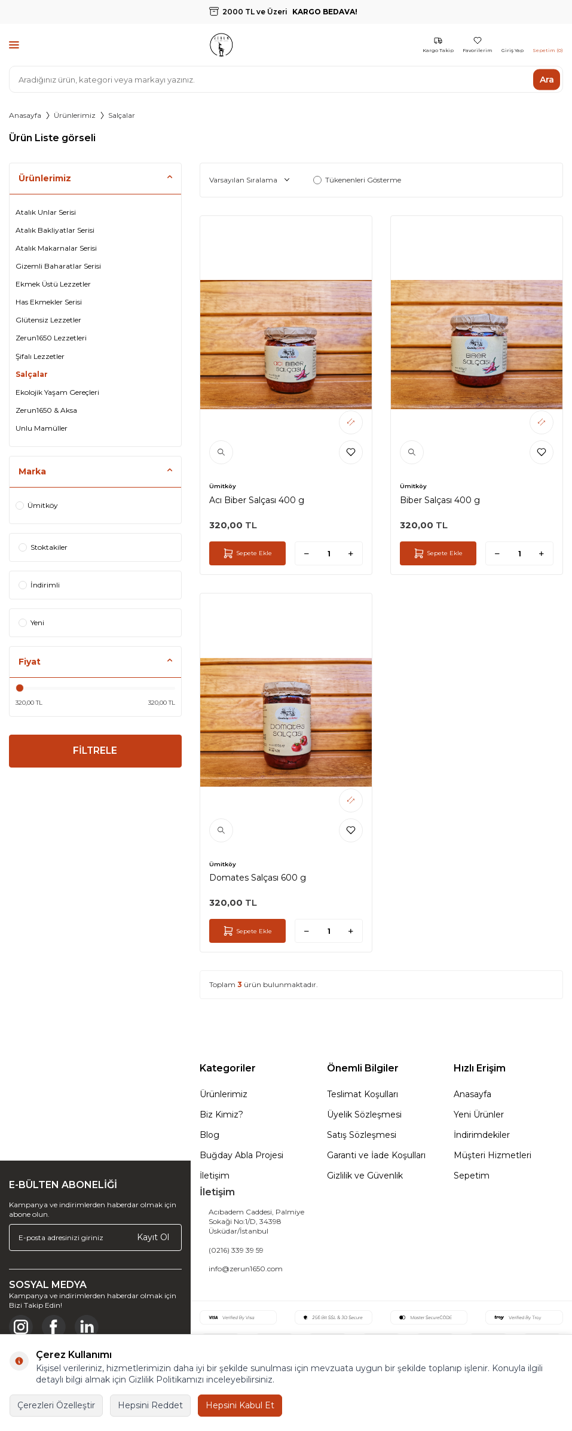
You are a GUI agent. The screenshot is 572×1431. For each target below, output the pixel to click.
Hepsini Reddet (150, 1405)
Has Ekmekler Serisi (49, 301)
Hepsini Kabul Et (240, 1405)
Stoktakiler (43, 547)
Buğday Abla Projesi (241, 1155)
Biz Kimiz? (221, 1114)
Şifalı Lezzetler (40, 356)
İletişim (215, 1175)
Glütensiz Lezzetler (48, 319)
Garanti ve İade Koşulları (376, 1155)
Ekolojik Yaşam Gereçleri (57, 392)
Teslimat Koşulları (362, 1094)
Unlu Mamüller (42, 428)
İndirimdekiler (482, 1134)
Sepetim (472, 1175)
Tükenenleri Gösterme (357, 179)
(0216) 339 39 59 (236, 1250)
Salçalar (32, 374)
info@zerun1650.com (246, 1268)
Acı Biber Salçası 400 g (256, 500)
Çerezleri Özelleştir (56, 1405)
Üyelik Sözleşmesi (364, 1114)
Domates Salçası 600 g (257, 877)
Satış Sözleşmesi (361, 1134)
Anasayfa (25, 115)
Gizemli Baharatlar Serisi (58, 265)
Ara (547, 79)
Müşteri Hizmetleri (492, 1155)
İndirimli (39, 584)
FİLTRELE (95, 751)
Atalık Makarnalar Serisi (56, 247)
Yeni (31, 622)
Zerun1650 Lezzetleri (51, 337)
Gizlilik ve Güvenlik (365, 1175)
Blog (209, 1134)
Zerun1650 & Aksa (46, 410)
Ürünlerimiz (75, 115)
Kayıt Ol (153, 1237)
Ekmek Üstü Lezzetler (53, 283)
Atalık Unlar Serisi (46, 212)
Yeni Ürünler (479, 1114)
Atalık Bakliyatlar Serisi (55, 230)
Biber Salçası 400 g (440, 500)
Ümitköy (37, 505)
